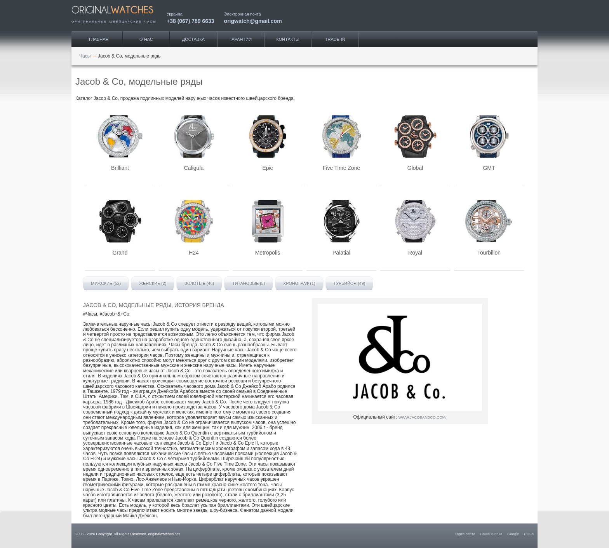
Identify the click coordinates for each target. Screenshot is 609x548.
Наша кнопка (491, 534)
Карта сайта (465, 534)
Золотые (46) (199, 283)
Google (513, 534)
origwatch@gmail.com (253, 21)
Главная (98, 39)
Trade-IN (335, 39)
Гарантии (241, 39)
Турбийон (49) (349, 283)
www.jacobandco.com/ (422, 417)
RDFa (529, 534)
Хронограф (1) (299, 283)
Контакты (288, 39)
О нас (146, 39)
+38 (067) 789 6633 (190, 21)
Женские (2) (152, 283)
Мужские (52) (106, 283)
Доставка (193, 39)
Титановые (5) (248, 283)
